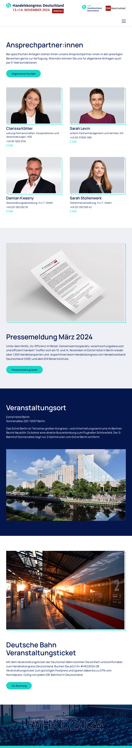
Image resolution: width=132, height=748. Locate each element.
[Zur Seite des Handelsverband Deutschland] (92, 8)
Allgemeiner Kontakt (24, 73)
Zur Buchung (19, 685)
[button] (124, 21)
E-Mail (9, 145)
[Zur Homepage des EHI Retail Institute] (116, 8)
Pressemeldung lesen (25, 369)
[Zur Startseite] (35, 8)
